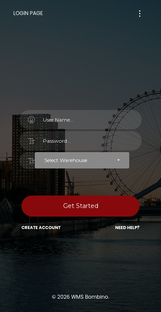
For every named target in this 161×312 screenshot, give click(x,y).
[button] (82, 160)
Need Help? (127, 227)
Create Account (41, 227)
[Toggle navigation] (140, 13)
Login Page (28, 13)
